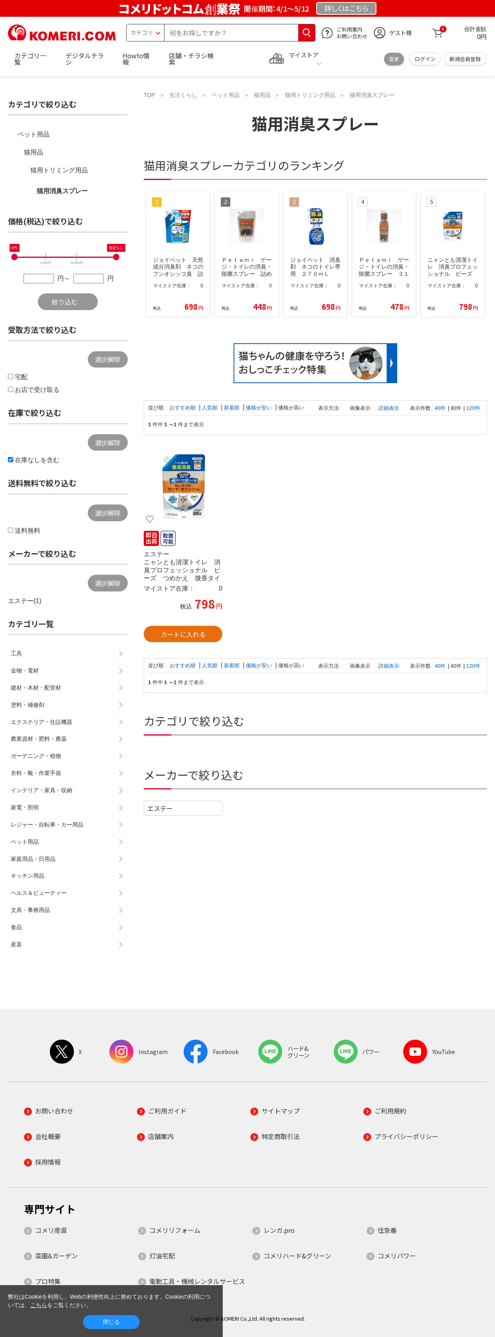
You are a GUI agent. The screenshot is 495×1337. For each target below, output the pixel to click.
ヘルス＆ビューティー (39, 893)
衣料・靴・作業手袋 (36, 773)
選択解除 (108, 359)
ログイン (425, 59)
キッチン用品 (27, 875)
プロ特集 (48, 1281)
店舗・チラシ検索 (191, 59)
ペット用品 (34, 134)
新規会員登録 (465, 59)
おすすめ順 (183, 408)
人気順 (210, 408)
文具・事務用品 (30, 910)
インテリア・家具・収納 (41, 790)
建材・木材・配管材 (36, 687)
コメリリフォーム (174, 1230)
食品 (16, 927)
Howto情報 (136, 59)
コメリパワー (397, 1255)
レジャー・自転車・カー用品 (47, 824)
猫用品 (33, 152)
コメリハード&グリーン (297, 1255)
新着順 (232, 408)
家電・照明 (25, 807)
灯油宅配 (162, 1255)
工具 (16, 653)
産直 (16, 944)
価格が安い (259, 408)
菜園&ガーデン (56, 1255)
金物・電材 (25, 670)
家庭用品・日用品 (33, 859)
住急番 (387, 1230)
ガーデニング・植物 (36, 756)
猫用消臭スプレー (62, 191)
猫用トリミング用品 (59, 170)
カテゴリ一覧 (30, 59)
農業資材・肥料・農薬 (39, 739)
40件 (440, 408)
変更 (394, 59)
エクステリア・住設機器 (41, 722)
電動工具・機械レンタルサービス (197, 1281)
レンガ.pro (279, 1230)
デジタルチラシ (84, 59)
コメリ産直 (51, 1230)
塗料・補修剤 (27, 705)
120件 (473, 408)
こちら (38, 1305)
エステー (160, 808)
